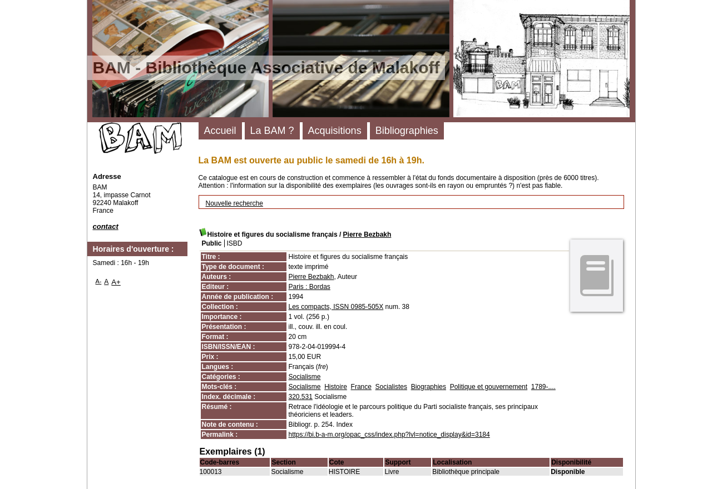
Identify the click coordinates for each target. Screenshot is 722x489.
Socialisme (305, 377)
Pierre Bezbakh (367, 234)
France (361, 387)
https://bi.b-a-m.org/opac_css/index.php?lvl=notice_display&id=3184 (389, 434)
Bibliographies (406, 130)
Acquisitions (335, 130)
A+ (116, 282)
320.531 (301, 397)
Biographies (428, 387)
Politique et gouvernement (488, 387)
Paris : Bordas (309, 287)
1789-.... (543, 387)
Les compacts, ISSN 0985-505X (336, 307)
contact (105, 226)
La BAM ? (272, 130)
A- (99, 281)
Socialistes (391, 387)
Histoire (335, 387)
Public (212, 243)
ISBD (235, 243)
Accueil (220, 130)
